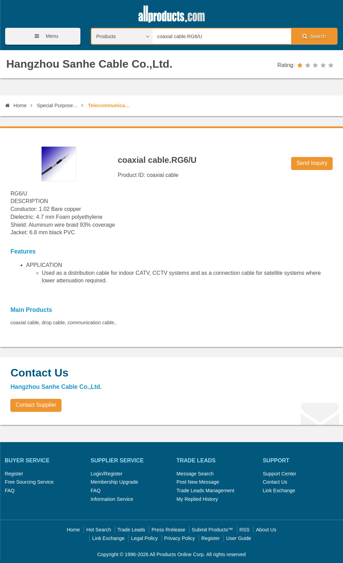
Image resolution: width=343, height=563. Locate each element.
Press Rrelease (168, 529)
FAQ (10, 490)
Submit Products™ (212, 529)
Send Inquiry (312, 163)
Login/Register (107, 473)
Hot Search (98, 529)
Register (14, 473)
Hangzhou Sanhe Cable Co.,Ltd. (89, 64)
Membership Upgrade (114, 482)
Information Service (112, 499)
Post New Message (197, 482)
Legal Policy (144, 538)
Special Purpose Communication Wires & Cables (58, 105)
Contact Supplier (36, 405)
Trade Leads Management (205, 490)
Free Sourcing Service (29, 482)
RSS (244, 529)
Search (314, 36)
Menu (44, 36)
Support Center (279, 473)
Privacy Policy (179, 538)
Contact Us (275, 482)
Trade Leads (131, 529)
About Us (266, 529)
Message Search (194, 473)
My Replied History (197, 499)
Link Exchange (279, 490)
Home (15, 105)
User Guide (238, 538)
